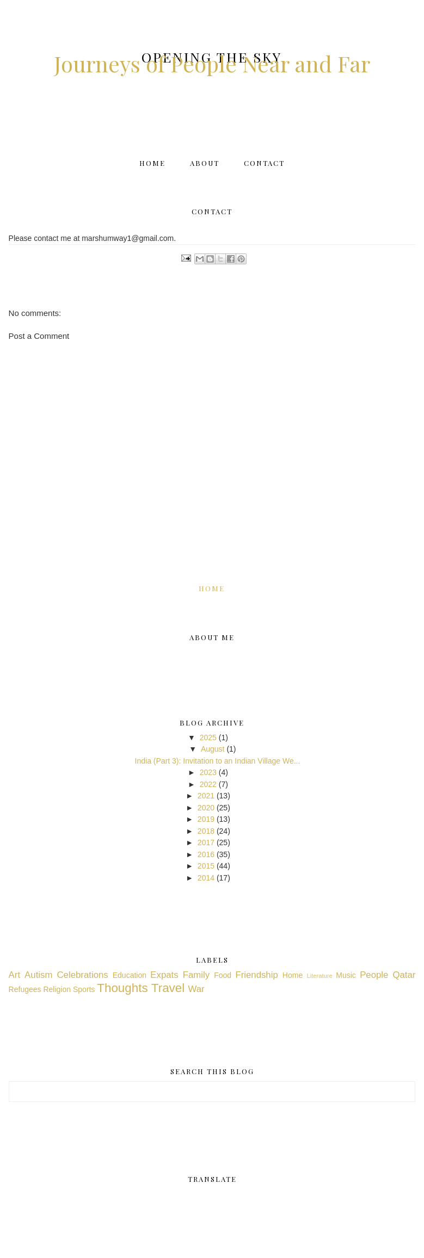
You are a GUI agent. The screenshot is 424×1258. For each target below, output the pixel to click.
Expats (164, 975)
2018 (206, 831)
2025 (208, 737)
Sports (84, 989)
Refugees (25, 989)
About (204, 163)
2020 (206, 807)
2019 (206, 819)
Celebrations (82, 975)
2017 (206, 842)
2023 (208, 772)
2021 (206, 795)
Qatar (403, 975)
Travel (168, 988)
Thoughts (122, 988)
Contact (264, 163)
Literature (319, 975)
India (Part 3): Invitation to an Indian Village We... (217, 761)
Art (14, 975)
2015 (206, 866)
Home (152, 163)
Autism (38, 975)
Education (129, 975)
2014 (206, 877)
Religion (57, 989)
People (374, 975)
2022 (208, 784)
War (196, 989)
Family (196, 975)
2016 (206, 854)
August (213, 749)
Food (222, 975)
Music (346, 975)
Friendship (256, 975)
